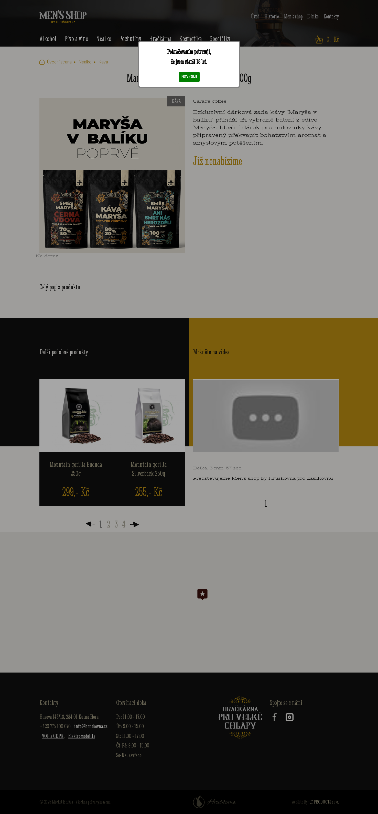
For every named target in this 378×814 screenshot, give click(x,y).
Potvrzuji (189, 76)
